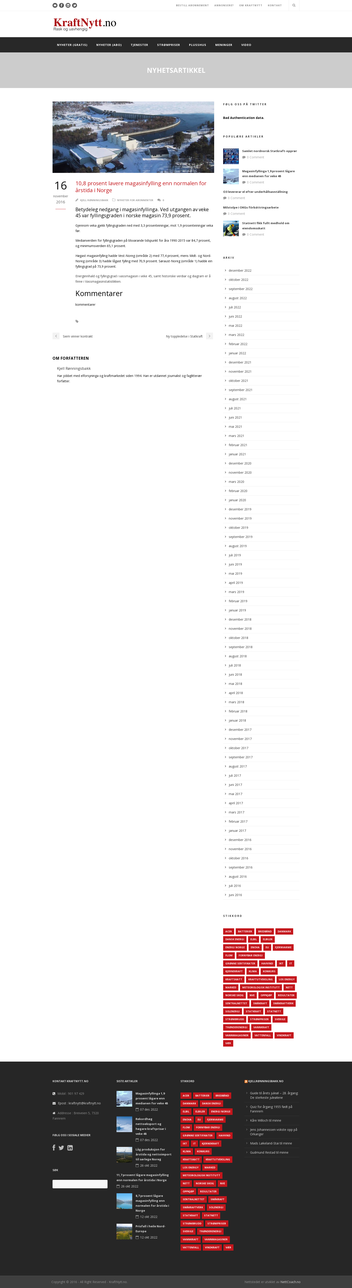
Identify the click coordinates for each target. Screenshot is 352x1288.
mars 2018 (236, 702)
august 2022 (238, 298)
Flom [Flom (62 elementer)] (229, 955)
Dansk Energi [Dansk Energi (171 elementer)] (234, 939)
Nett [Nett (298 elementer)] (289, 987)
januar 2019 (237, 610)
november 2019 (240, 518)
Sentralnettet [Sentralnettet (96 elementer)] (236, 1003)
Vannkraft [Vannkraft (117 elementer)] (261, 1027)
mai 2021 (235, 426)
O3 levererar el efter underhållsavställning (255, 192)
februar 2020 (238, 491)
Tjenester (139, 45)
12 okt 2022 (148, 1217)
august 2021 (238, 399)
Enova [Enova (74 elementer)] (255, 947)
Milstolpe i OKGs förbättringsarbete (251, 207)
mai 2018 (235, 684)
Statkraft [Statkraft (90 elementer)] (253, 1011)
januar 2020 (237, 500)
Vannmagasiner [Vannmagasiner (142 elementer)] (237, 1035)
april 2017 (236, 803)
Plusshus (197, 45)
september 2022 (241, 289)
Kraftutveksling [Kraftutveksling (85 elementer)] (260, 979)
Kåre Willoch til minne (265, 1120)
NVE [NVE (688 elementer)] (252, 995)
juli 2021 (235, 408)
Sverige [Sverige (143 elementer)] (280, 1019)
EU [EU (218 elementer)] (267, 947)
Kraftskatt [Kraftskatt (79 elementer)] (233, 979)
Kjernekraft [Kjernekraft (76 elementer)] (234, 971)
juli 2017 (235, 775)
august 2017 (238, 766)
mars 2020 (236, 482)
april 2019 (236, 583)
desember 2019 (240, 509)
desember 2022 (240, 270)
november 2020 (240, 472)
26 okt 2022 (148, 1165)
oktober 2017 (238, 748)
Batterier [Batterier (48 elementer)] (245, 931)
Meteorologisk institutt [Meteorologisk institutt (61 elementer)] (261, 987)
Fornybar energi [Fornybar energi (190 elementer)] (251, 955)
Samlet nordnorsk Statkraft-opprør (269, 151)
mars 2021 (236, 436)
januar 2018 (237, 720)
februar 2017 (238, 821)
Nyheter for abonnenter (135, 200)
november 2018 (240, 628)
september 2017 (241, 757)
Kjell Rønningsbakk (94, 200)
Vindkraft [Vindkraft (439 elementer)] (284, 1035)
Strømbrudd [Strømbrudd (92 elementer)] (234, 1019)
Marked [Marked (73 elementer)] (230, 987)
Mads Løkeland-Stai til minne (271, 1143)
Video (246, 45)
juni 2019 (235, 564)
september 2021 (241, 390)
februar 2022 (238, 344)
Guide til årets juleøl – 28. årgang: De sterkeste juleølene (274, 1095)
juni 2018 (235, 674)
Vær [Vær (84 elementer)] (228, 1043)
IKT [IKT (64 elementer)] (281, 963)
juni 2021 (235, 417)
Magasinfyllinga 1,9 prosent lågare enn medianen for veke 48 (152, 1098)
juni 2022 (235, 316)
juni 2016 (235, 895)
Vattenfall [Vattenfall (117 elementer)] (263, 1035)
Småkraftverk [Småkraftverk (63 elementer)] (283, 1003)
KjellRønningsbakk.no (266, 1081)
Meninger (223, 45)
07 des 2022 (149, 1109)
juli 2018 (235, 665)
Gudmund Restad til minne (269, 1152)
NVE (117, 321)
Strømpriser (168, 45)
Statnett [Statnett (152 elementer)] (274, 1011)
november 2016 (240, 849)
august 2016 (238, 876)
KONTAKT (275, 5)
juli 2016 (235, 886)
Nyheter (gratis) (72, 45)
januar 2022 (237, 353)
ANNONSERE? (224, 5)
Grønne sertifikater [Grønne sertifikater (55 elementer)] (240, 963)
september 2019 (241, 537)
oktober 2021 (238, 380)
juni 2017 (235, 785)
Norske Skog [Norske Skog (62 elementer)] (234, 995)
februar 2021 (238, 445)
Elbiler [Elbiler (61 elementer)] (268, 939)
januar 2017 (237, 830)
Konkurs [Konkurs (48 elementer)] (269, 971)
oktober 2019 (238, 527)
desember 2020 (240, 463)
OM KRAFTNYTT (250, 5)
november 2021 (240, 371)
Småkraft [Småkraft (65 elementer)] (260, 1003)
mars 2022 (236, 335)
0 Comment (255, 157)
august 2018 (238, 656)
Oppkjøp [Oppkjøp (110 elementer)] (266, 995)
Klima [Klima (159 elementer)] (253, 971)
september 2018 (241, 647)
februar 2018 (238, 711)
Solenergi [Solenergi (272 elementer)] (232, 1011)
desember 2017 (240, 729)
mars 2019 (236, 592)
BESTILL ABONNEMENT (192, 5)
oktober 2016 (238, 858)
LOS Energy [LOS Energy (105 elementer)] (287, 979)
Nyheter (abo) (109, 45)
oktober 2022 (238, 279)
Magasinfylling (96, 321)
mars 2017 (236, 812)
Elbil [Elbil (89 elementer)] (253, 939)
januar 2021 (237, 454)
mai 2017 (235, 794)
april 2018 (236, 693)
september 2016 (241, 867)
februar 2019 (238, 601)
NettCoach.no (290, 1282)
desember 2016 (240, 840)
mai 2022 (235, 325)
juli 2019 (235, 555)
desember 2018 (240, 619)
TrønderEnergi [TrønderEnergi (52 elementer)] (236, 1027)
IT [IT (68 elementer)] (290, 963)
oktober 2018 (238, 638)
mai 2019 (235, 573)
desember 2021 (240, 362)
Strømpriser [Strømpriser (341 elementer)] (259, 1019)
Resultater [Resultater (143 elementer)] (286, 995)
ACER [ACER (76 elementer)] (228, 931)
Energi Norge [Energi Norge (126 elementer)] (235, 947)
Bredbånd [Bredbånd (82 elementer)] (265, 931)
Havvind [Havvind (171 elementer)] (267, 963)
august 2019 (238, 546)
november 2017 (240, 739)
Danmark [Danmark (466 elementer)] (284, 931)
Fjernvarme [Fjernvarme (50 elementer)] (283, 947)
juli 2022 (235, 307)
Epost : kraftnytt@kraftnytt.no (79, 1103)
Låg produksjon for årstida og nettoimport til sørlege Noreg (154, 1154)
